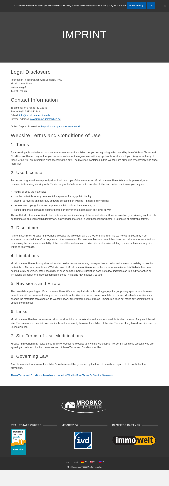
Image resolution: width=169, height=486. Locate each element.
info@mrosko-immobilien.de (34, 115)
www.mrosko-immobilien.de (45, 119)
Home (67, 462)
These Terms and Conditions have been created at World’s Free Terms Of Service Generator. (62, 375)
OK (151, 5)
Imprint (75, 462)
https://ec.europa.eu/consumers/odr (61, 126)
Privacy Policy (136, 5)
